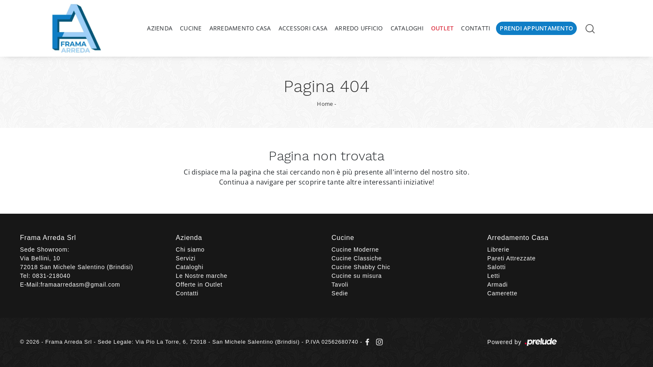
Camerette (502, 293)
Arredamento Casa (240, 28)
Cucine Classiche (356, 258)
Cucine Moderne (355, 249)
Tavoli (340, 284)
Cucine (191, 28)
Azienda (159, 28)
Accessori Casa (303, 28)
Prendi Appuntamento (536, 28)
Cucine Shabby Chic (360, 267)
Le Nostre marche (201, 275)
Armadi (497, 284)
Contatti (475, 28)
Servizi (186, 258)
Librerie (498, 249)
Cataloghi (407, 28)
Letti (493, 275)
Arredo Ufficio (359, 28)
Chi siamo (190, 249)
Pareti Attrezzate (511, 258)
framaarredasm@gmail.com (80, 284)
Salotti (496, 267)
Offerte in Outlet (199, 284)
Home (325, 103)
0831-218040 (51, 275)
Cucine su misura (356, 275)
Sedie (339, 293)
